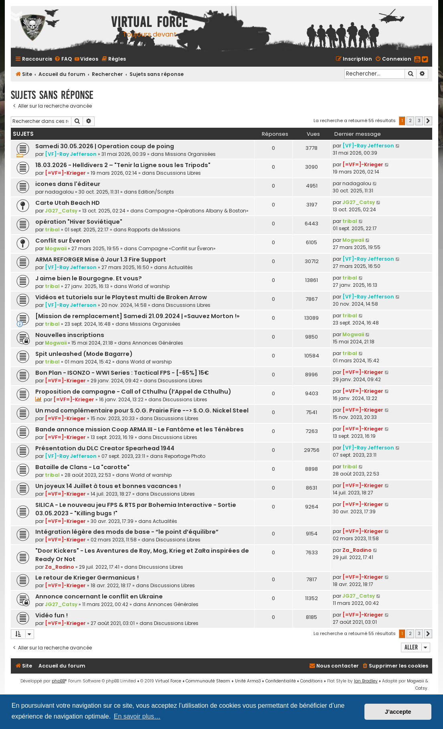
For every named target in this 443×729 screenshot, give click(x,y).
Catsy (421, 688)
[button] (428, 120)
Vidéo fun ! (51, 615)
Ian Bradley (366, 681)
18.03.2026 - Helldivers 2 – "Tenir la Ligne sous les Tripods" (122, 165)
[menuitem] (63, 58)
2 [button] (410, 120)
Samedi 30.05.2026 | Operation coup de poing (104, 146)
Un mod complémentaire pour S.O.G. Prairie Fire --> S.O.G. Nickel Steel (142, 410)
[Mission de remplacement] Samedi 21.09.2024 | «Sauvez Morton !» (137, 316)
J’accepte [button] (398, 712)
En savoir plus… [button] (137, 716)
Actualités (180, 267)
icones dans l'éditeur (67, 184)
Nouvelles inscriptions (69, 335)
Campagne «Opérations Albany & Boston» (197, 210)
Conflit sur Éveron (62, 241)
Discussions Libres (178, 172)
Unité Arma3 (248, 681)
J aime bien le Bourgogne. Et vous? (88, 278)
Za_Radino (59, 567)
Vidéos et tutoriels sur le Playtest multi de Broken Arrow (121, 297)
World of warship (149, 286)
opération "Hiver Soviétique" (78, 222)
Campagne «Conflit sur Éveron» (177, 248)
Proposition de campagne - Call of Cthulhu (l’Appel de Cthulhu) (133, 392)
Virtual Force (168, 681)
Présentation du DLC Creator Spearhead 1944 (104, 448)
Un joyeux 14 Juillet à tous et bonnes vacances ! (108, 486)
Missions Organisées (190, 154)
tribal (52, 229)
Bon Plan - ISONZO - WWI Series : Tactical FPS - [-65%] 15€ (122, 373)
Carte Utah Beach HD (67, 203)
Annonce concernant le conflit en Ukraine (99, 596)
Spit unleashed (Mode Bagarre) (84, 354)
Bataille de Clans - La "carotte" (82, 467)
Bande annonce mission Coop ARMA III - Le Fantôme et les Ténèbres (139, 429)
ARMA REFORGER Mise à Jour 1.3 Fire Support (100, 259)
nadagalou (59, 191)
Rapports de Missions (154, 229)
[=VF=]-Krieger (65, 172)
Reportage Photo (184, 456)
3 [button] (419, 120)
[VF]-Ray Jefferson (71, 154)
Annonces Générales (157, 342)
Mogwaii (56, 248)
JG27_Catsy (61, 210)
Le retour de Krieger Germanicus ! (87, 578)
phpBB (58, 681)
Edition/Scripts (156, 191)
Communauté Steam (208, 681)
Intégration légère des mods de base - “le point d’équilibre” (126, 532)
